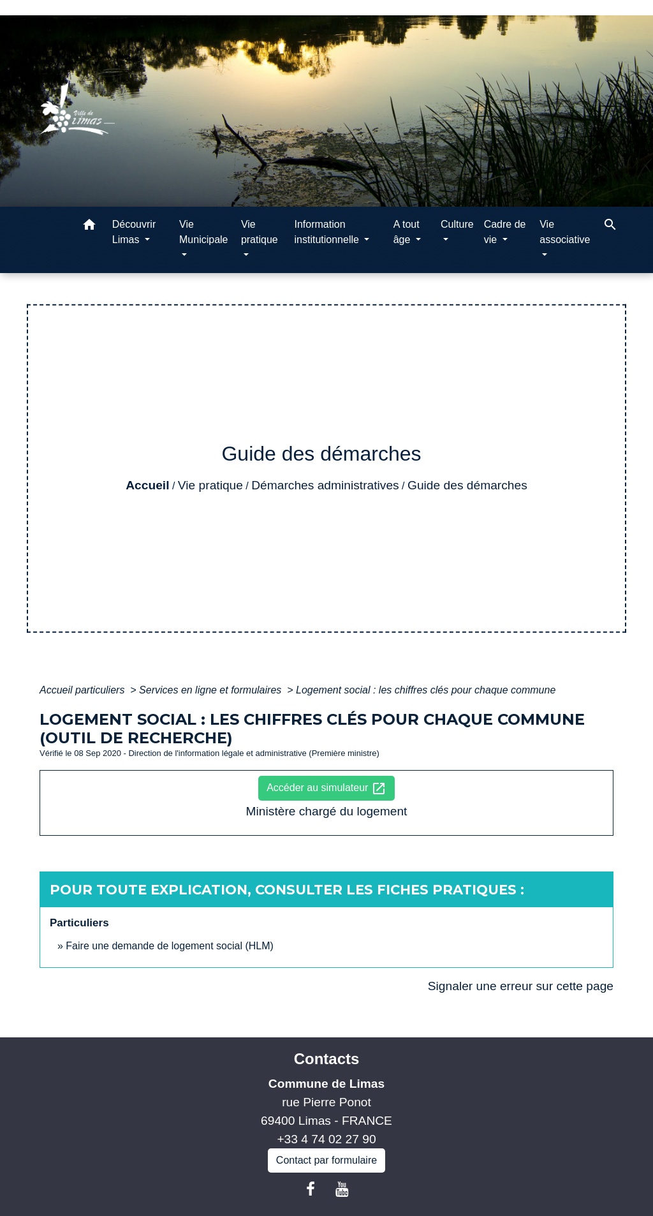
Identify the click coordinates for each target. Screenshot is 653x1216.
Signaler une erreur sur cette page (520, 986)
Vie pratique (210, 485)
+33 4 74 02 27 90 (326, 1139)
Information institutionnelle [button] (328, 232)
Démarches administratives (325, 485)
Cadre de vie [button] (505, 232)
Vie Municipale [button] (203, 232)
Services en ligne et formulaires (211, 690)
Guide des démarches (467, 485)
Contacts (327, 1058)
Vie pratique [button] (259, 232)
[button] (89, 227)
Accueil (147, 485)
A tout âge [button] (406, 232)
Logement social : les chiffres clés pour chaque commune (425, 690)
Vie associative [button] (564, 232)
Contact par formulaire (326, 1160)
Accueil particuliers (84, 690)
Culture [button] (457, 224)
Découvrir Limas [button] (134, 232)
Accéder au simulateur (326, 788)
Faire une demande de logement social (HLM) (170, 945)
